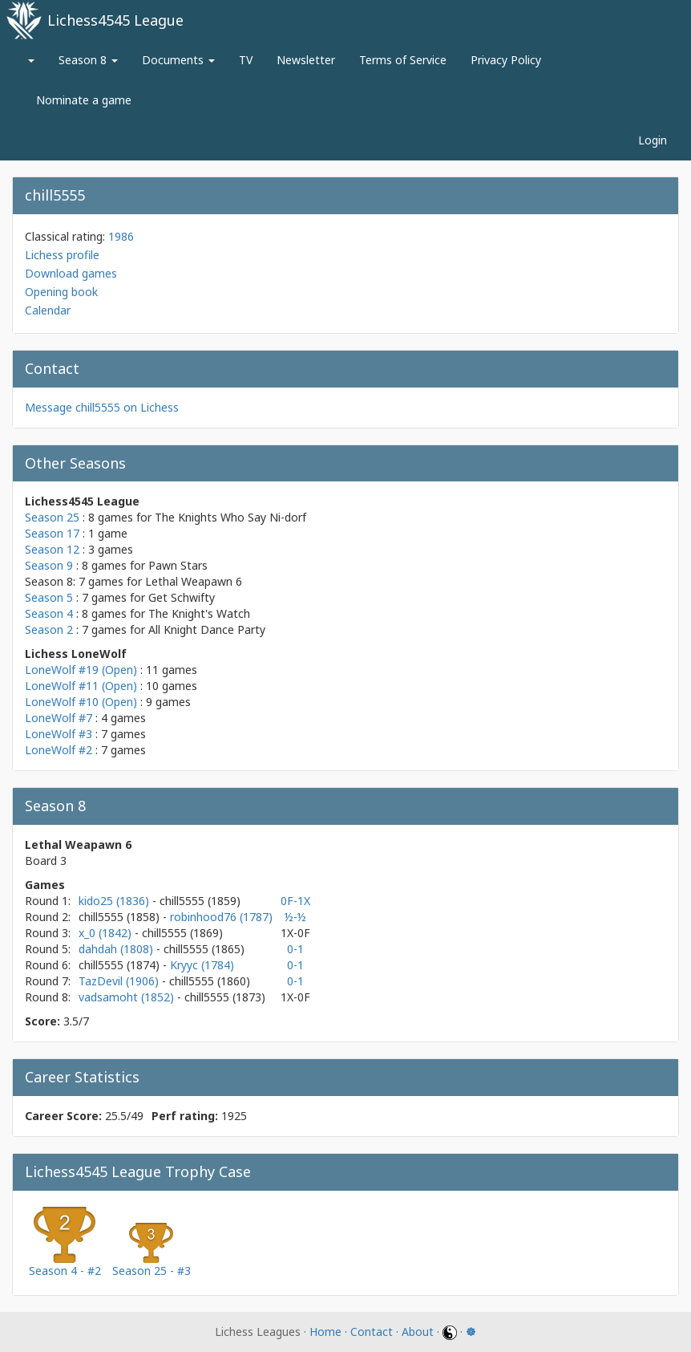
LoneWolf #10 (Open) (81, 701)
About (418, 1331)
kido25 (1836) (115, 900)
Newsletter (306, 59)
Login (652, 140)
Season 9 (49, 565)
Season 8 (88, 59)
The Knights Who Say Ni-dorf (230, 517)
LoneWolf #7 (58, 717)
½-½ (295, 916)
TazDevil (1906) (120, 981)
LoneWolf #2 (58, 749)
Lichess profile (62, 254)
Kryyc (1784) (202, 964)
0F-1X (295, 900)
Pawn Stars (178, 565)
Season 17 (52, 533)
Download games (71, 273)
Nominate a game (83, 100)
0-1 (295, 948)
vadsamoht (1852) (128, 997)
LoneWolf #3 (58, 733)
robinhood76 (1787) (221, 916)
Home (325, 1331)
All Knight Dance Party (206, 629)
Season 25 (52, 517)
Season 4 (49, 613)
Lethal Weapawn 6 (193, 581)
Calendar (48, 310)
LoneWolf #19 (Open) (81, 669)
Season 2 (49, 629)
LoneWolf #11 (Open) (81, 685)
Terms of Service (403, 59)
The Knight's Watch (199, 613)
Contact (371, 1331)
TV (246, 59)
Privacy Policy (506, 59)
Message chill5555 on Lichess (102, 407)
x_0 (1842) (107, 932)
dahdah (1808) (117, 948)
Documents (178, 59)
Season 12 (52, 549)
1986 (121, 236)
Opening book (61, 291)
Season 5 (49, 597)
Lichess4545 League (115, 20)
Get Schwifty (181, 597)
